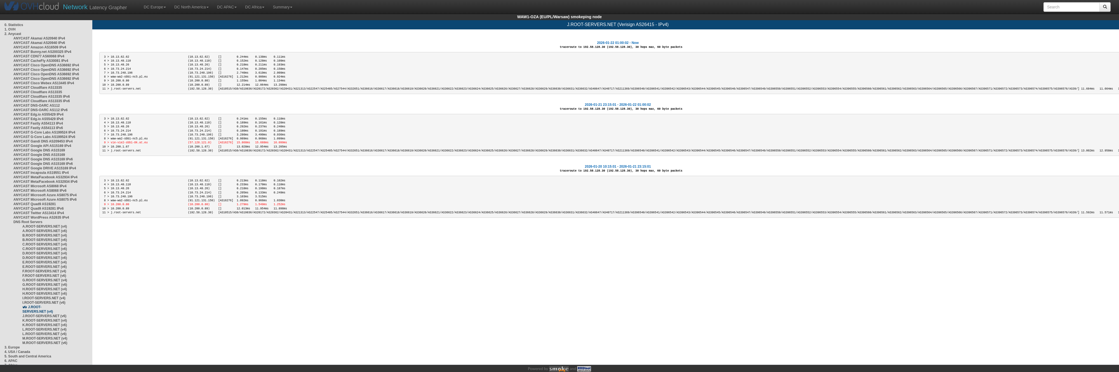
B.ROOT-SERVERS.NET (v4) (44, 235)
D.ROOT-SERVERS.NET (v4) (44, 253)
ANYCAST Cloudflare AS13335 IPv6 (41, 97)
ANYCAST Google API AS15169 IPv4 (42, 146)
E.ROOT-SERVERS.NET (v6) (44, 267)
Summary (282, 7)
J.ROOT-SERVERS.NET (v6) (44, 316)
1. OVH (9, 29)
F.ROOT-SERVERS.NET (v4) (44, 271)
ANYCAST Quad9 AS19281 (34, 204)
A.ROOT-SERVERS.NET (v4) (44, 226)
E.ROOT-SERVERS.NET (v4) (44, 262)
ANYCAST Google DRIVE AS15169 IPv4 (44, 168)
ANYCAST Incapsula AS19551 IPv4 (41, 173)
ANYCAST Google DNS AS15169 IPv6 (43, 159)
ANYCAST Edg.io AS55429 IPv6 (38, 119)
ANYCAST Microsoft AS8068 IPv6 (40, 191)
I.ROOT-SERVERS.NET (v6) (43, 303)
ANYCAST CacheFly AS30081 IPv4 (40, 61)
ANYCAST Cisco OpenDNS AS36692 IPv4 (46, 65)
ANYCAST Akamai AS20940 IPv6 (39, 43)
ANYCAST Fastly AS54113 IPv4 (38, 123)
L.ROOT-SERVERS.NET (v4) (44, 329)
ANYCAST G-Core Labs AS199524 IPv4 (44, 132)
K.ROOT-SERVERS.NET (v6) (44, 325)
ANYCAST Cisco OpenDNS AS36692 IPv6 (46, 74)
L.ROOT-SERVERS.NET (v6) (44, 334)
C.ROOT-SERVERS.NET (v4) (44, 244)
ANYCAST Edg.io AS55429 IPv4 (38, 114)
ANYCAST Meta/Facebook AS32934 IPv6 (45, 182)
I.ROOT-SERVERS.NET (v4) (43, 298)
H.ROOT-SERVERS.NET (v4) (44, 289)
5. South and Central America (27, 356)
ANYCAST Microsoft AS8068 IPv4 (40, 186)
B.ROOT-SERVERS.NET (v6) (44, 240)
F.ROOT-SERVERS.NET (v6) (44, 276)
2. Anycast (12, 34)
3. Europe (12, 347)
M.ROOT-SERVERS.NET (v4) (44, 338)
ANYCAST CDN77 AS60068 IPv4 (38, 56)
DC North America (191, 7)
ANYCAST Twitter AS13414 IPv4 (38, 213)
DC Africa (254, 7)
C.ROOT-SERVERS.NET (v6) (44, 249)
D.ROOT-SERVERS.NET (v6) (44, 258)
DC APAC (227, 7)
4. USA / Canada (17, 352)
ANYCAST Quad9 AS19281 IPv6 (38, 208)
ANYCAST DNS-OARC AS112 (36, 105)
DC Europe (155, 7)
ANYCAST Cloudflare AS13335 (37, 88)
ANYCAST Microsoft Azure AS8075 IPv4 (45, 195)
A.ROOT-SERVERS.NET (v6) (44, 231)
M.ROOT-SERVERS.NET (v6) (44, 343)
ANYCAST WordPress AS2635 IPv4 (41, 217)
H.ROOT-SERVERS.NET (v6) (44, 294)
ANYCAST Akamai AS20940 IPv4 (39, 38)
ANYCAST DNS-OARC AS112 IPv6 (40, 110)
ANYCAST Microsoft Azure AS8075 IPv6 (45, 200)
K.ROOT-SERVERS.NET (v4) (44, 320)
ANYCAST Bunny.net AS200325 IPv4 (42, 52)
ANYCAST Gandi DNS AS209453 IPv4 (43, 141)
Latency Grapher (95, 7)
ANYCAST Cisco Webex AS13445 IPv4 (43, 83)
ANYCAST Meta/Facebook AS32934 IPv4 (45, 177)
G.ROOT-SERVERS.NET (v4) (44, 280)
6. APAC (10, 361)
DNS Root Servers (27, 222)
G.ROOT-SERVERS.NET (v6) (44, 285)
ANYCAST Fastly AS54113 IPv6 (38, 128)
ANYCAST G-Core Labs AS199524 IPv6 (44, 137)
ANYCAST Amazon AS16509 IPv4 (39, 47)
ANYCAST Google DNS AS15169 (39, 150)
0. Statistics (13, 25)
